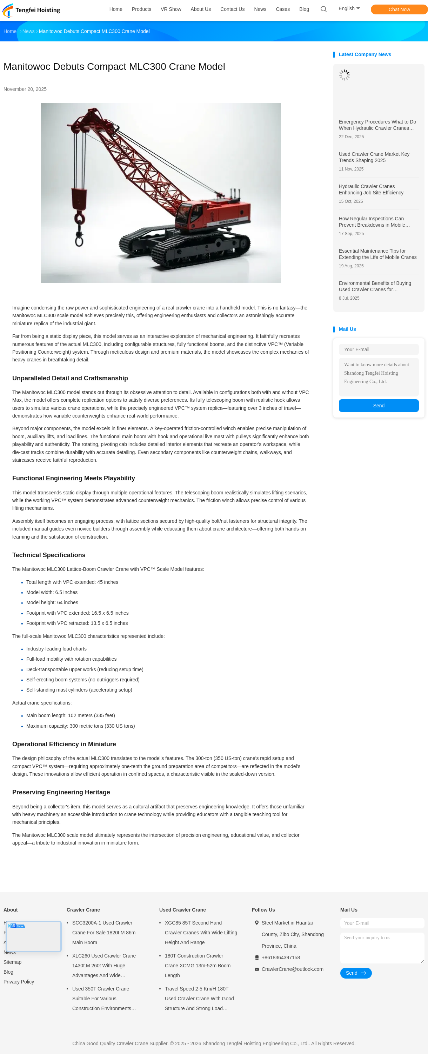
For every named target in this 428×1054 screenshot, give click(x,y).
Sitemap (12, 962)
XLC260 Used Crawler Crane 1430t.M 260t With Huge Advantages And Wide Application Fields (104, 966)
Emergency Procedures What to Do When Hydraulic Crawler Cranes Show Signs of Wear (377, 125)
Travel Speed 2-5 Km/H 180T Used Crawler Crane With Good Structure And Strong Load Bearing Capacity (199, 999)
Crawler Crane (83, 910)
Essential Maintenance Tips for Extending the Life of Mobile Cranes (378, 254)
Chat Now (399, 9)
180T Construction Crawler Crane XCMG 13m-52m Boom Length (198, 965)
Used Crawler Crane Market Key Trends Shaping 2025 (374, 157)
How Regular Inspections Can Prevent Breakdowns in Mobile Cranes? (372, 222)
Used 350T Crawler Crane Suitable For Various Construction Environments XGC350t (101, 999)
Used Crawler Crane (182, 910)
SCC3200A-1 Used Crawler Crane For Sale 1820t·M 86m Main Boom (104, 932)
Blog (8, 972)
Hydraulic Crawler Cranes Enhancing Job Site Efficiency (371, 189)
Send (379, 405)
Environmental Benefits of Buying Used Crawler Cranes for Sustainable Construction (375, 286)
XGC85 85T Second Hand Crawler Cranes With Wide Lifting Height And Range (201, 932)
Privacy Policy (19, 982)
